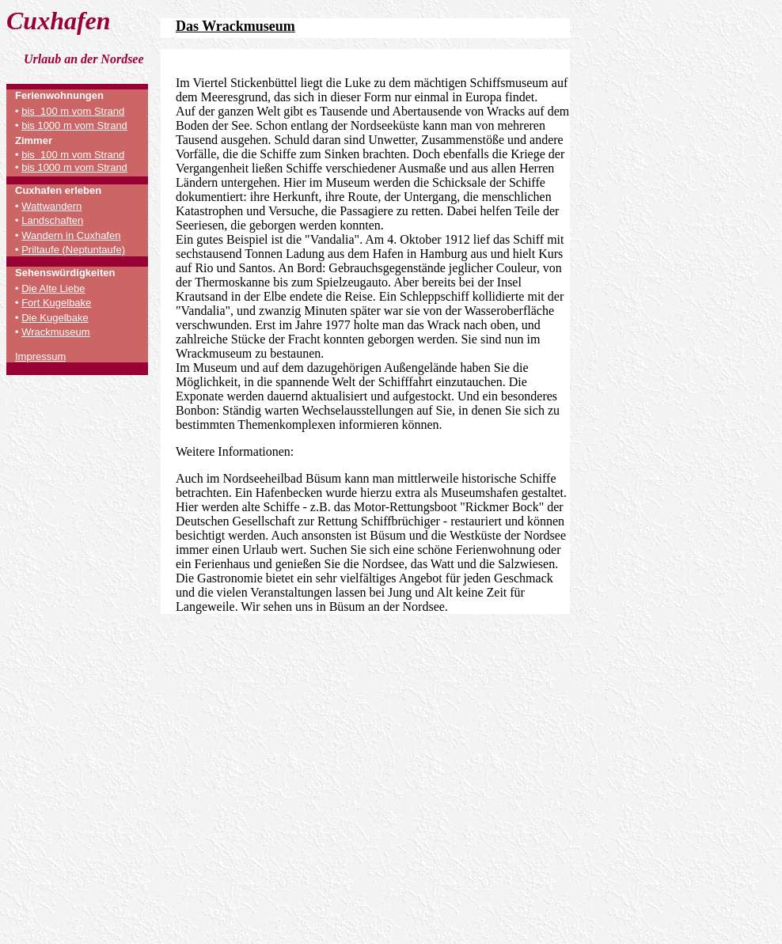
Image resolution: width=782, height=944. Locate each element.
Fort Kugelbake (56, 303)
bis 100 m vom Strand (72, 111)
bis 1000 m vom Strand (74, 125)
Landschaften (52, 220)
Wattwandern (51, 206)
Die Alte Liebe (53, 288)
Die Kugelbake (55, 318)
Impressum (40, 356)
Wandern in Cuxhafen (70, 235)
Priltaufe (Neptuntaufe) (73, 250)
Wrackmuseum (55, 332)
